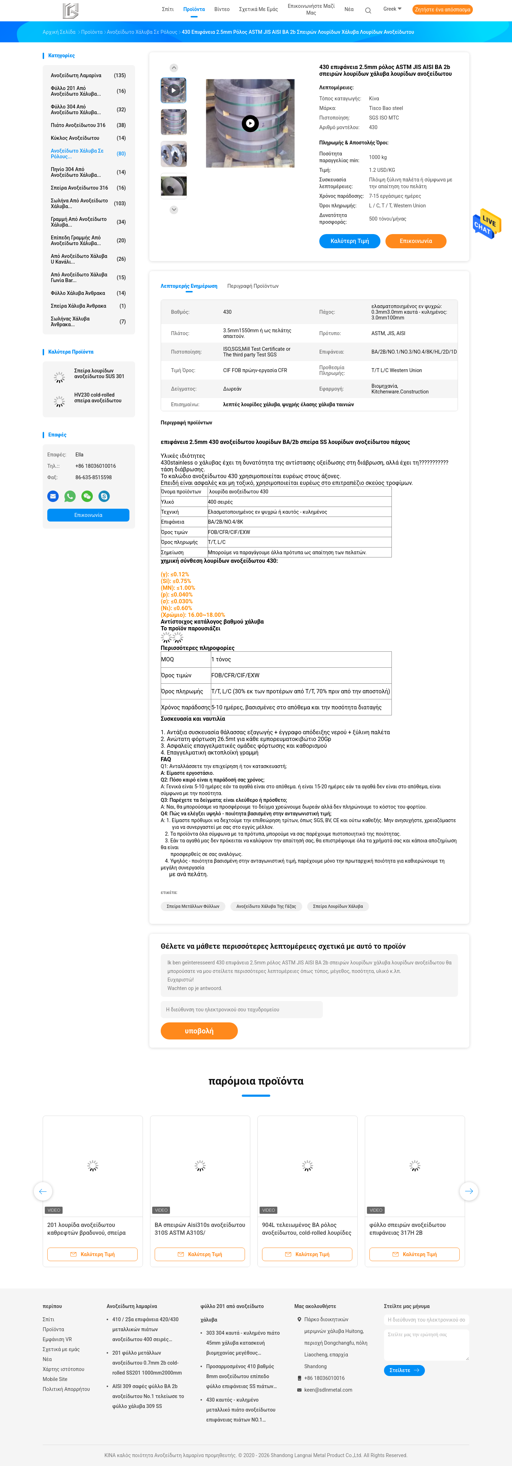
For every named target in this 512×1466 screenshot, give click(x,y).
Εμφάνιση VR (57, 1339)
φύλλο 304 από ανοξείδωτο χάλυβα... (88, 109)
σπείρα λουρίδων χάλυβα (338, 906)
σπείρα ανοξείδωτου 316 (88, 187)
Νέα (47, 1359)
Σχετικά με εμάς (61, 1349)
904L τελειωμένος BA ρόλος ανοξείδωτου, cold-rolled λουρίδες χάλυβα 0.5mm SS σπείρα (306, 1233)
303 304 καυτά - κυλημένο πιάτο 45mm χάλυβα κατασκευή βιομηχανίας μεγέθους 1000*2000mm (243, 1344)
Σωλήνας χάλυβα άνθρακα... (88, 321)
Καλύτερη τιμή (350, 241)
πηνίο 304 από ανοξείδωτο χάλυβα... (88, 172)
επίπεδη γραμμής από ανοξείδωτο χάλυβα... (88, 240)
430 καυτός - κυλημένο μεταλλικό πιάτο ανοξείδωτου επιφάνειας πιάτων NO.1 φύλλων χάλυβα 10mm (241, 1411)
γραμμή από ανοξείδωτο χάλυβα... (88, 222)
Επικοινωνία (88, 515)
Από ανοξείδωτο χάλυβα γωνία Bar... (88, 277)
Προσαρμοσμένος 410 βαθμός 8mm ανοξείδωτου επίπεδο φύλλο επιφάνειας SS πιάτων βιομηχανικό (240, 1377)
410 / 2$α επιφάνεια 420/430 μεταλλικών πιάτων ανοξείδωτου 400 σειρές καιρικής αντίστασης (145, 1330)
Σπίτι (48, 1319)
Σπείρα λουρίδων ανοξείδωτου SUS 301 (99, 373)
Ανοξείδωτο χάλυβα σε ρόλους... (88, 153)
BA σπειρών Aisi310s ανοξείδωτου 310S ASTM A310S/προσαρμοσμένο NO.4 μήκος (200, 1233)
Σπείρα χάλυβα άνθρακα (88, 305)
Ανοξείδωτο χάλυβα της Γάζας (266, 906)
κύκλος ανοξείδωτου (88, 138)
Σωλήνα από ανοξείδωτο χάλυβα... (88, 203)
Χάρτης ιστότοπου (63, 1369)
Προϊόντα (53, 1329)
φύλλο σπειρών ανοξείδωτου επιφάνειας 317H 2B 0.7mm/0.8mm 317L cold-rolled (409, 1233)
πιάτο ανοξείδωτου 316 (88, 125)
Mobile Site (55, 1379)
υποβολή (199, 1031)
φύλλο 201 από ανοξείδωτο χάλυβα (232, 1313)
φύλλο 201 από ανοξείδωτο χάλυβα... (88, 91)
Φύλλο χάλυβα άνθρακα (88, 293)
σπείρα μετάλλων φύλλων (193, 906)
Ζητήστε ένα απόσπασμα (442, 9)
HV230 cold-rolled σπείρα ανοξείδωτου (98, 397)
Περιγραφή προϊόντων (253, 286)
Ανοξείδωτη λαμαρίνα (88, 75)
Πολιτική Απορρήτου (66, 1389)
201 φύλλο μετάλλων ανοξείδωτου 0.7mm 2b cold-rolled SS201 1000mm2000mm (147, 1363)
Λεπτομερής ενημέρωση (189, 286)
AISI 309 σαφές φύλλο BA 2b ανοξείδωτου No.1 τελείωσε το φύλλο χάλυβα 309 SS (148, 1396)
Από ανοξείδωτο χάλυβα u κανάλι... (88, 259)
